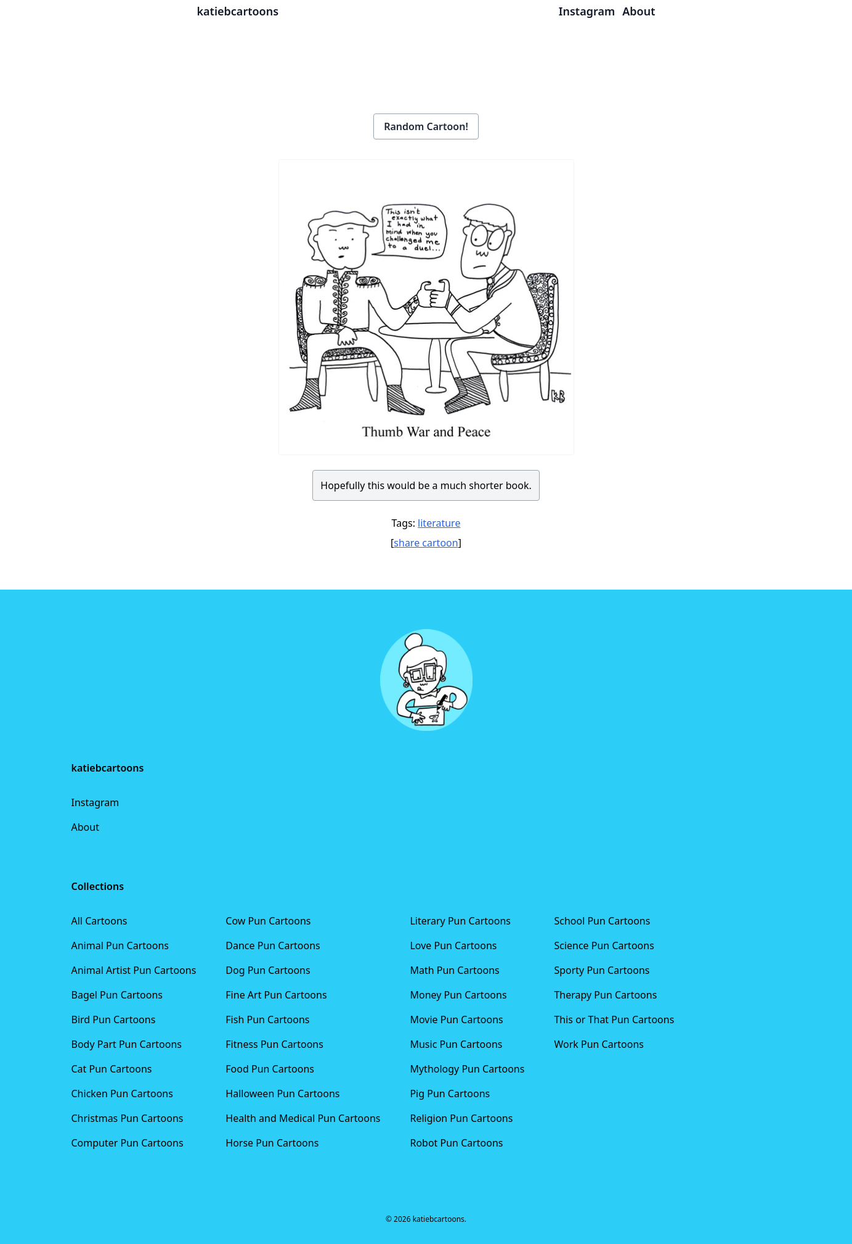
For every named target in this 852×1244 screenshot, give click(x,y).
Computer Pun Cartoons (127, 1143)
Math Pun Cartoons (454, 970)
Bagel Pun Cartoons (117, 995)
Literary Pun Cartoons (460, 921)
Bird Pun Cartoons (113, 1019)
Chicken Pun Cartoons (122, 1093)
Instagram (95, 802)
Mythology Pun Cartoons (467, 1069)
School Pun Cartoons (602, 921)
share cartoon (426, 543)
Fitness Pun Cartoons (274, 1044)
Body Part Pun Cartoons (126, 1044)
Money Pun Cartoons (458, 995)
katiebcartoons (238, 11)
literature (439, 523)
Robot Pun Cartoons (456, 1143)
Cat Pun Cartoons (111, 1069)
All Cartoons (99, 921)
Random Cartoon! (426, 126)
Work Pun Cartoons (599, 1044)
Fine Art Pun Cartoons (276, 995)
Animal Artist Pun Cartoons (134, 970)
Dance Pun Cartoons (272, 945)
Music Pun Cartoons (456, 1044)
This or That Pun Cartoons (614, 1019)
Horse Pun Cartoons (271, 1143)
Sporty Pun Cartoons (601, 970)
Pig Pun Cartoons (450, 1093)
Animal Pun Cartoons (120, 945)
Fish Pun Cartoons (267, 1019)
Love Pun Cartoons (453, 945)
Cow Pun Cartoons (267, 921)
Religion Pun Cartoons (461, 1118)
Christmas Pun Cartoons (127, 1118)
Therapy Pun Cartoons (605, 995)
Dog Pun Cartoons (267, 970)
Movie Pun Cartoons (456, 1019)
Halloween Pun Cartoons (282, 1093)
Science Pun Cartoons (604, 945)
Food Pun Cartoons (269, 1069)
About (85, 827)
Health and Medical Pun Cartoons (302, 1118)
